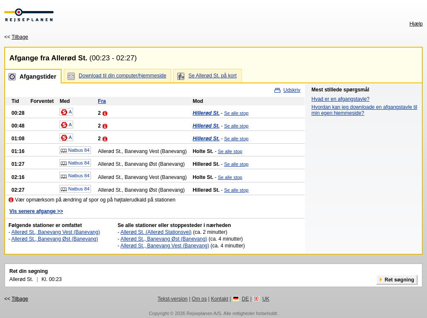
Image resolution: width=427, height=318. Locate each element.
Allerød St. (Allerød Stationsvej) (155, 232)
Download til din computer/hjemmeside (122, 76)
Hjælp (416, 24)
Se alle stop (236, 113)
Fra (102, 101)
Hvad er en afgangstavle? (340, 99)
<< (16, 37)
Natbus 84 (75, 150)
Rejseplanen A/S (204, 313)
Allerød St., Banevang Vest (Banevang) (55, 232)
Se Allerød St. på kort (212, 76)
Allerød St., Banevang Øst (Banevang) (54, 239)
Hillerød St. (205, 113)
